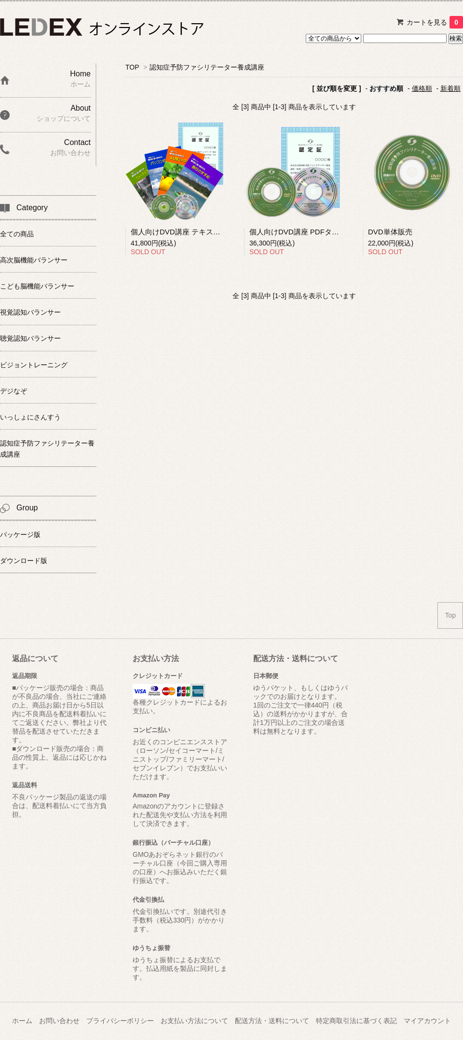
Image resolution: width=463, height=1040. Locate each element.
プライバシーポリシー (120, 1021)
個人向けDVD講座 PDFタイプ (297, 232)
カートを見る (435, 22)
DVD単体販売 (390, 232)
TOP (132, 67)
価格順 (422, 88)
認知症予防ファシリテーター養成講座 (207, 67)
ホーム (22, 1021)
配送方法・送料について (272, 1021)
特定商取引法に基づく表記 (356, 1021)
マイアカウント (427, 1021)
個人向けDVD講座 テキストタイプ (186, 232)
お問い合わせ (59, 1021)
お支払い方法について (194, 1021)
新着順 (450, 88)
